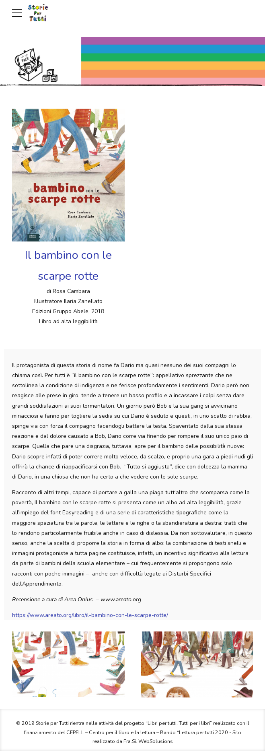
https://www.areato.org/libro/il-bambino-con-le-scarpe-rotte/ (90, 615)
